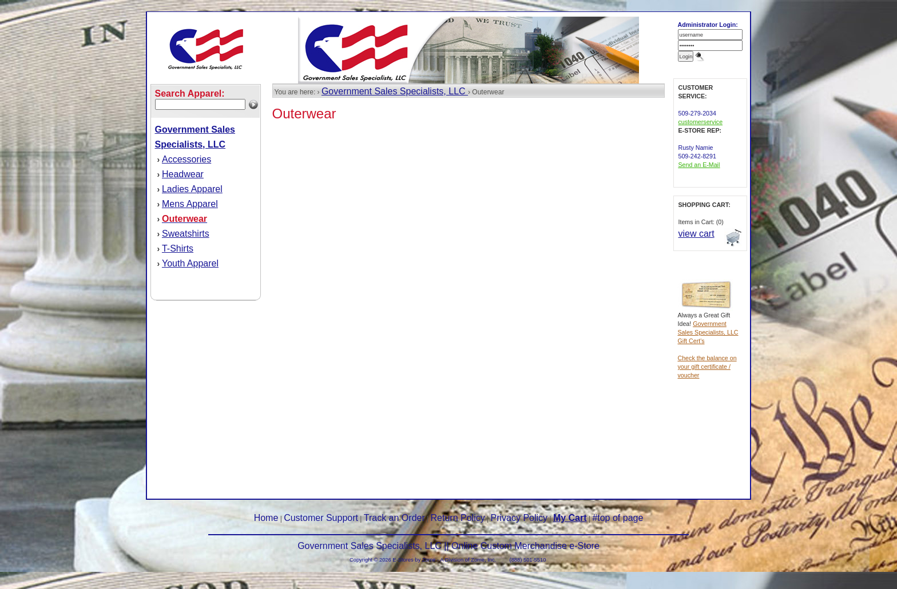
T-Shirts (177, 248)
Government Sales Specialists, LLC (395, 91)
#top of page (617, 518)
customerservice (700, 121)
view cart (696, 233)
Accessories (186, 159)
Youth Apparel (190, 263)
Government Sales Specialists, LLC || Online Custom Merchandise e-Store (448, 546)
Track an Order (394, 518)
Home (266, 518)
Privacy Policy (519, 518)
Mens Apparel (190, 204)
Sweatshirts (185, 233)
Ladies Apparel (192, 189)
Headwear (183, 174)
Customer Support (321, 518)
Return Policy (458, 518)
